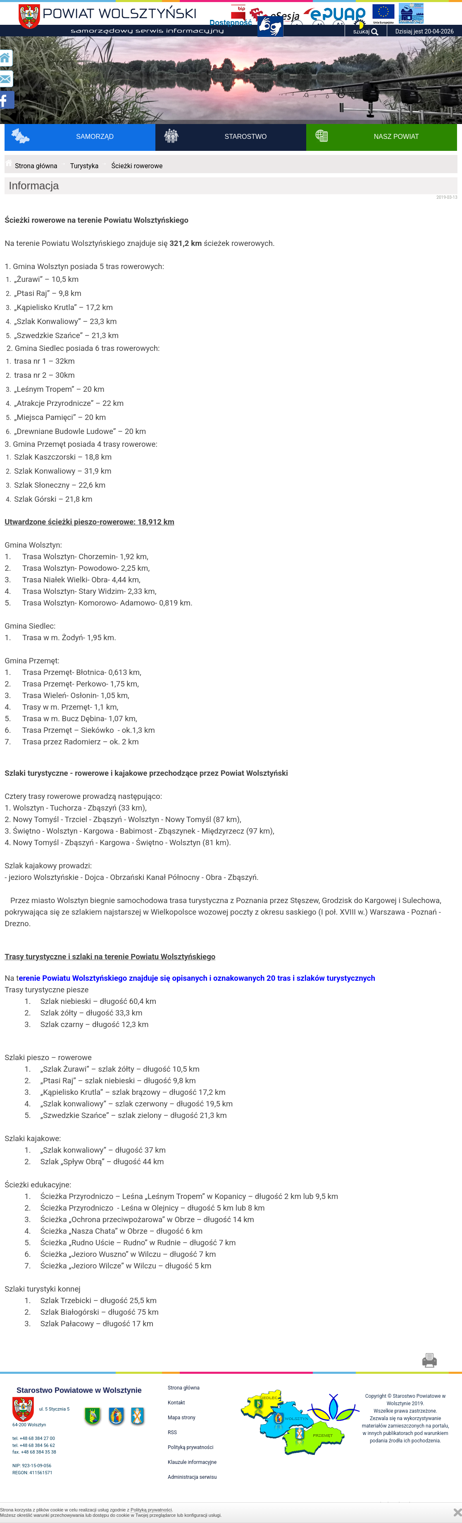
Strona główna (36, 166)
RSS (172, 1432)
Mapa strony (181, 1418)
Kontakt (176, 1403)
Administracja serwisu (192, 1477)
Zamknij (458, 1512)
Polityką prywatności (151, 1509)
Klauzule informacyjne (192, 1462)
